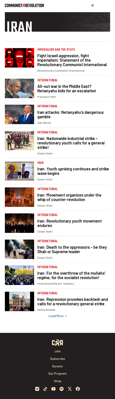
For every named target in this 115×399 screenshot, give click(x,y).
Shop (57, 381)
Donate (57, 366)
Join (57, 351)
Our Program (57, 373)
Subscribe (57, 358)
